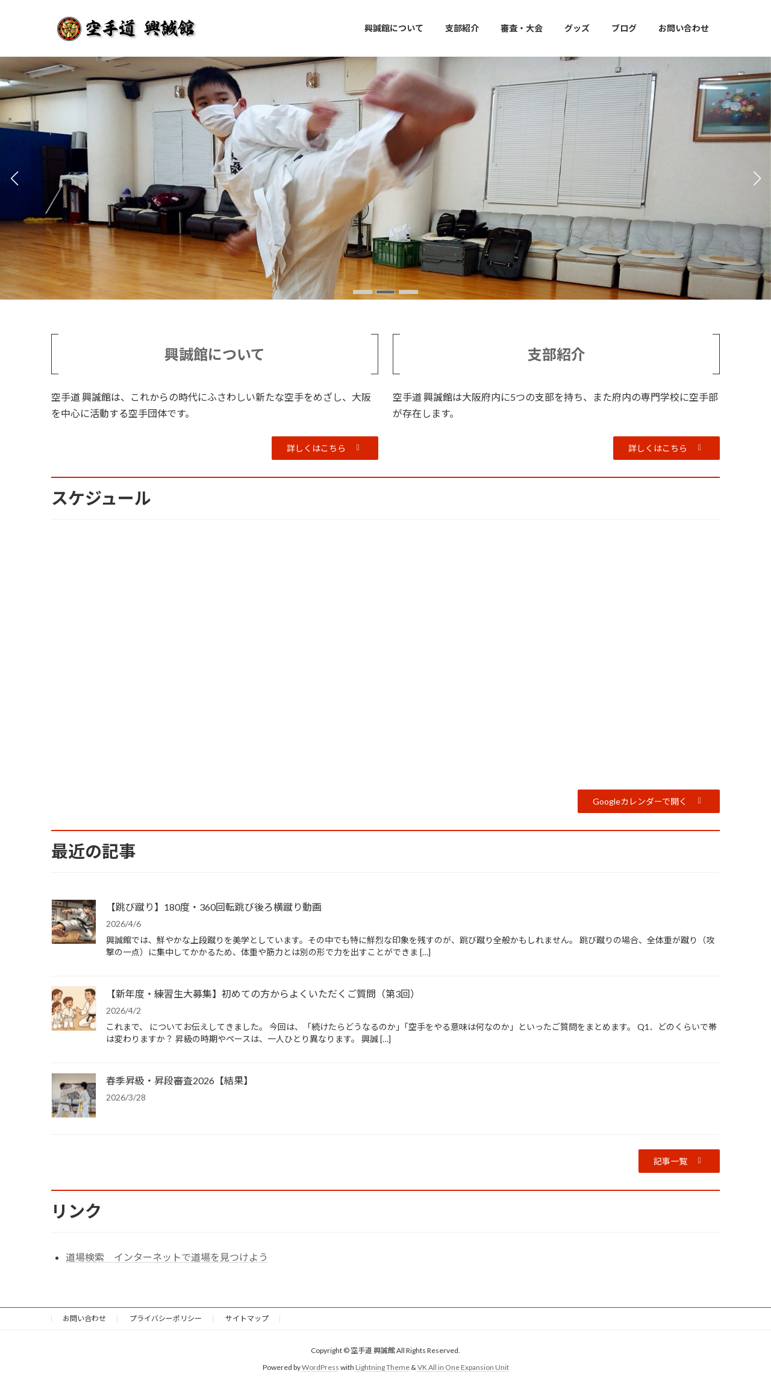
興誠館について (214, 354)
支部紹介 (556, 354)
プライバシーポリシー (166, 1318)
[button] (363, 292)
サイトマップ (247, 1318)
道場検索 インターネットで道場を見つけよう (167, 1257)
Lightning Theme (382, 1367)
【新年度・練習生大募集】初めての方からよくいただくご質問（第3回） (263, 993)
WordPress (320, 1367)
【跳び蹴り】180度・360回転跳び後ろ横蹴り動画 (214, 906)
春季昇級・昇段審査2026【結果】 (179, 1080)
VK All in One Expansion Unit (463, 1367)
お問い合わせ (84, 1318)
